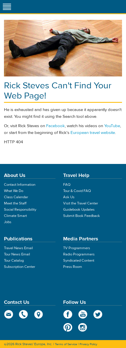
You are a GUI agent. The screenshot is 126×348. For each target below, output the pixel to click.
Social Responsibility (20, 209)
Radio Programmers (79, 254)
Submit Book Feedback (81, 216)
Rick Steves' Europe (63, 6)
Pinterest (67, 327)
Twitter (97, 314)
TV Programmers (76, 248)
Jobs (7, 222)
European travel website (93, 132)
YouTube (112, 126)
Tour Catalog (14, 260)
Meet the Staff (15, 203)
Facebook (55, 126)
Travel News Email (18, 248)
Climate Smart (15, 216)
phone (23, 314)
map (38, 314)
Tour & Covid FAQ (77, 191)
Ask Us (68, 197)
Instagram (82, 327)
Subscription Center (19, 266)
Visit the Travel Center (80, 203)
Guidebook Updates (79, 209)
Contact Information (19, 184)
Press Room (72, 266)
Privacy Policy (88, 344)
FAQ (67, 184)
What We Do (13, 191)
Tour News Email (17, 254)
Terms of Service (66, 344)
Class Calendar (16, 197)
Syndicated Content (78, 260)
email (8, 314)
